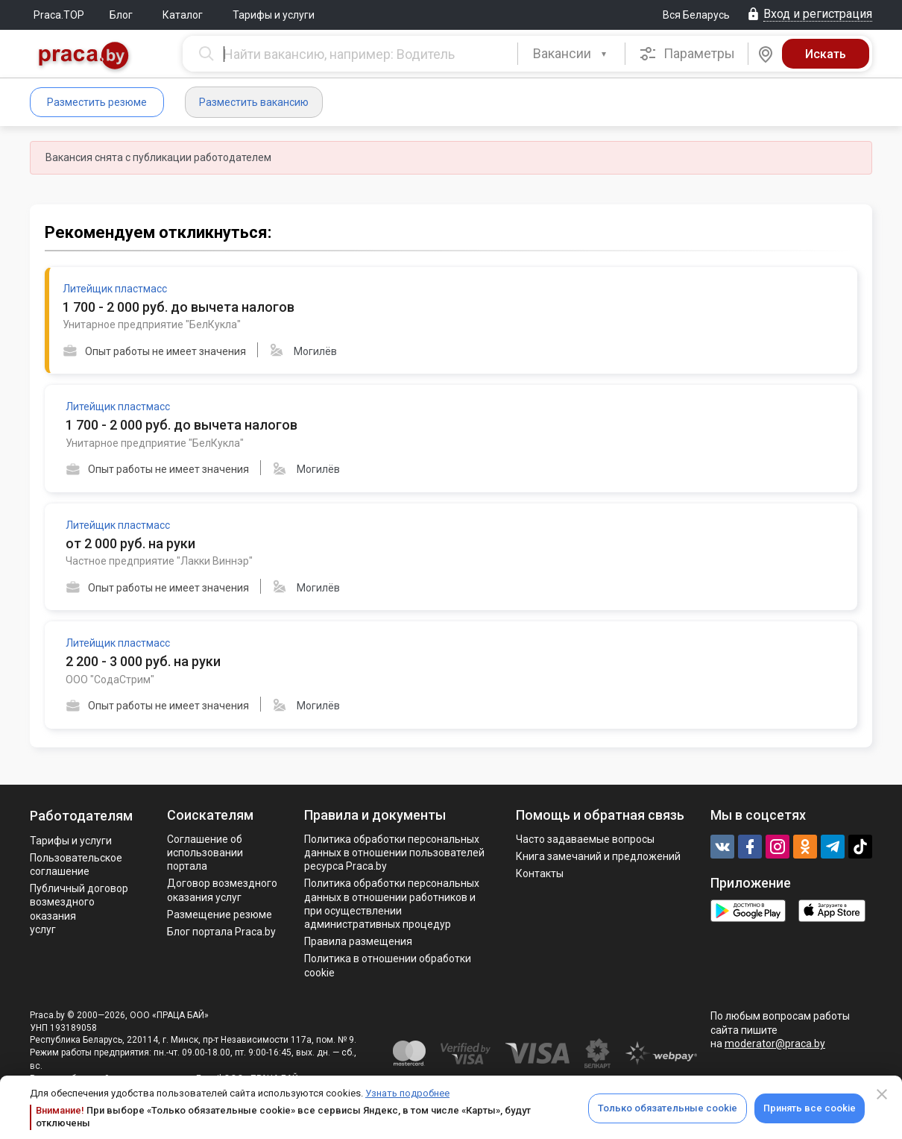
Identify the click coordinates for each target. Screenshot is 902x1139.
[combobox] (571, 54)
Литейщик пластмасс (115, 289)
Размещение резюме (219, 914)
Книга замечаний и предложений (598, 856)
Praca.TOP (59, 15)
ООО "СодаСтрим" (110, 679)
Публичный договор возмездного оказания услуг (79, 908)
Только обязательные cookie (667, 1108)
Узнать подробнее (407, 1093)
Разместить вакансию (254, 102)
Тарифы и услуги (274, 15)
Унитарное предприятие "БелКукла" (152, 324)
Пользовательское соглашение (76, 864)
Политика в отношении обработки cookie (387, 965)
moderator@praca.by (775, 1043)
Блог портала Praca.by (221, 932)
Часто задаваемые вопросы (585, 839)
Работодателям (81, 815)
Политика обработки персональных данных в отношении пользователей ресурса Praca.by (394, 852)
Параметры (687, 54)
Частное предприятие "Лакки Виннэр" (159, 561)
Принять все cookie (809, 1108)
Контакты (540, 873)
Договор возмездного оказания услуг (222, 890)
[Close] (882, 1094)
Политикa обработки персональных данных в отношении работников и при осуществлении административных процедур (391, 903)
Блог (121, 15)
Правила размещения (358, 941)
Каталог (183, 15)
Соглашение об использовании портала (205, 852)
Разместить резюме (97, 102)
